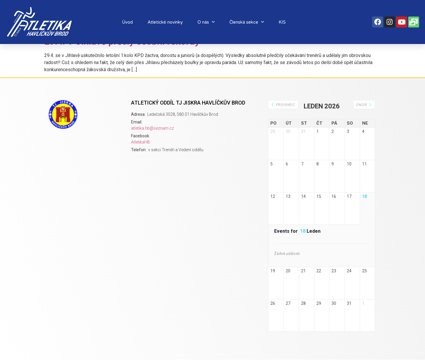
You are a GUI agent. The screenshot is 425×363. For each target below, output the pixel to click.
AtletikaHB (140, 142)
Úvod (127, 22)
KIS (282, 22)
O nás (206, 22)
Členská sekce (246, 22)
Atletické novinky (165, 22)
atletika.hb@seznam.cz (152, 128)
